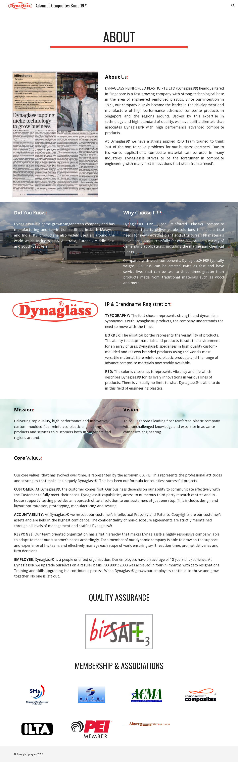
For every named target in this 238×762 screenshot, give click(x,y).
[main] (119, 38)
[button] (233, 5)
